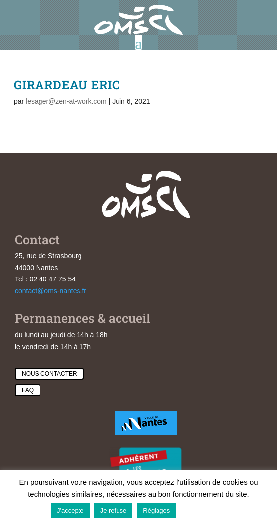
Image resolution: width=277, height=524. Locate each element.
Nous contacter (49, 373)
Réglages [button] (156, 510)
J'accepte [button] (70, 510)
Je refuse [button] (113, 510)
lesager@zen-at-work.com (66, 101)
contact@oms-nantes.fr (50, 291)
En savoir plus (203, 510)
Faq (28, 390)
